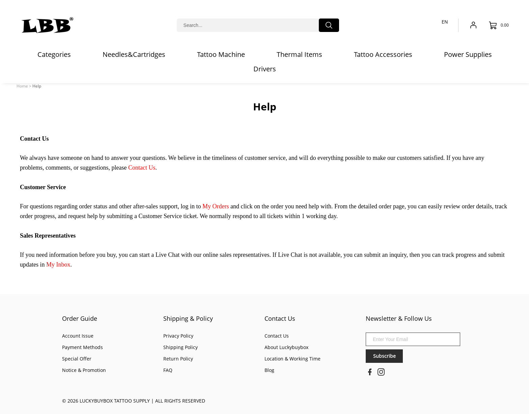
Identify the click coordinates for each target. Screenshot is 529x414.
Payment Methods (82, 347)
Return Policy (178, 358)
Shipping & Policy (188, 318)
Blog (269, 370)
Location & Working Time (292, 358)
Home (22, 86)
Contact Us (279, 318)
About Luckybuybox (286, 347)
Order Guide (79, 318)
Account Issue (77, 336)
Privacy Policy (178, 336)
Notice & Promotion (84, 370)
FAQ (167, 370)
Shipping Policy (180, 347)
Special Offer (76, 358)
